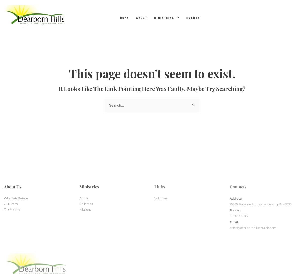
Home (124, 17)
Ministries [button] (167, 17)
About (141, 17)
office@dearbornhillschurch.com (253, 228)
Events (193, 17)
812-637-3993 (239, 216)
